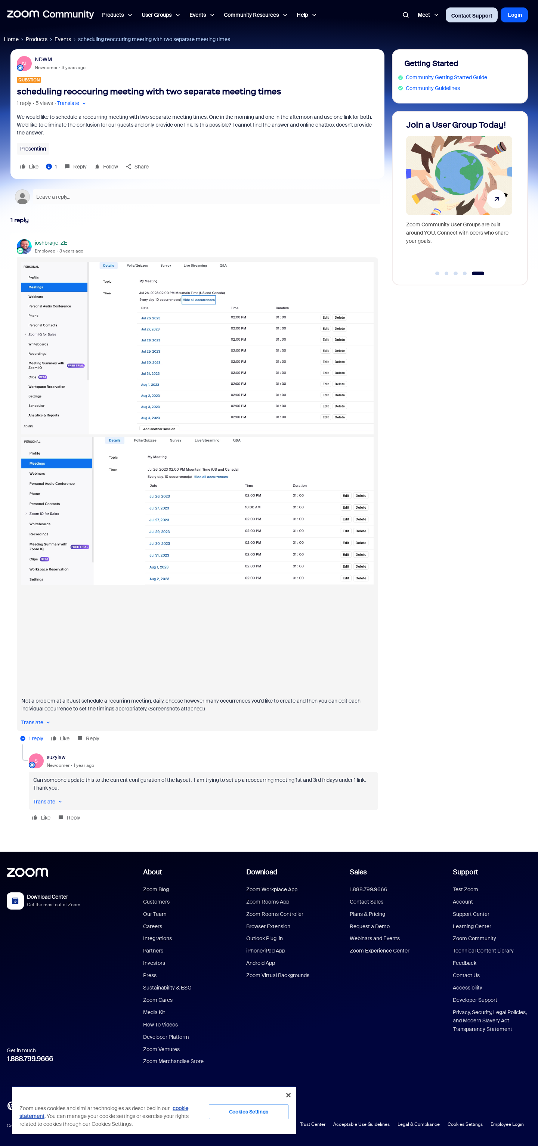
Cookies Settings (465, 1124)
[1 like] (51, 167)
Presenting (33, 148)
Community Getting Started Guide (446, 77)
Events (63, 39)
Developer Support (475, 1000)
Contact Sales (366, 901)
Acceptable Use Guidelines (361, 1124)
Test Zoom (465, 889)
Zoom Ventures (161, 1049)
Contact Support (471, 16)
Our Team (155, 914)
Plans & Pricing (367, 914)
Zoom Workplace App (271, 889)
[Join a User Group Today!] (459, 195)
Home (11, 39)
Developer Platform (166, 1037)
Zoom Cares (158, 1000)
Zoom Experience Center (379, 950)
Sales (358, 872)
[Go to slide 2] (446, 273)
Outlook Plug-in (264, 938)
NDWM (43, 59)
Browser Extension (268, 926)
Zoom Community (474, 938)
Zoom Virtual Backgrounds (277, 975)
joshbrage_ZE (51, 242)
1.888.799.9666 (30, 1058)
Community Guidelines (433, 88)
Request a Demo (370, 926)
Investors (154, 963)
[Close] (288, 1095)
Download (261, 872)
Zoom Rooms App (267, 901)
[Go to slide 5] (478, 273)
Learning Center (472, 926)
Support (465, 872)
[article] (197, 491)
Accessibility (467, 987)
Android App (260, 963)
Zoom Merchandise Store (173, 1061)
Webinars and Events (375, 938)
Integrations (157, 938)
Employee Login (507, 1124)
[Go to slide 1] (437, 273)
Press (150, 975)
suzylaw (56, 757)
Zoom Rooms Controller (274, 914)
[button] (72, 103)
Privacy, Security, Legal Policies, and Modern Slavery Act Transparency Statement (490, 1020)
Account (463, 901)
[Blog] (11, 1105)
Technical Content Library (483, 950)
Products (36, 39)
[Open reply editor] (197, 197)
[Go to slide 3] (455, 273)
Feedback (464, 963)
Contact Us (466, 975)
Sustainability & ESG (167, 987)
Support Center (471, 914)
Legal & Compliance (419, 1124)
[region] (154, 1110)
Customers (156, 901)
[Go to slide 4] (464, 273)
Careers (152, 926)
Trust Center (312, 1124)
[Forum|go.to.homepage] (50, 14)
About (152, 872)
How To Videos (160, 1024)
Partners (153, 950)
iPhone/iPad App (265, 950)
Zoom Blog (156, 889)
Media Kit (154, 1012)
